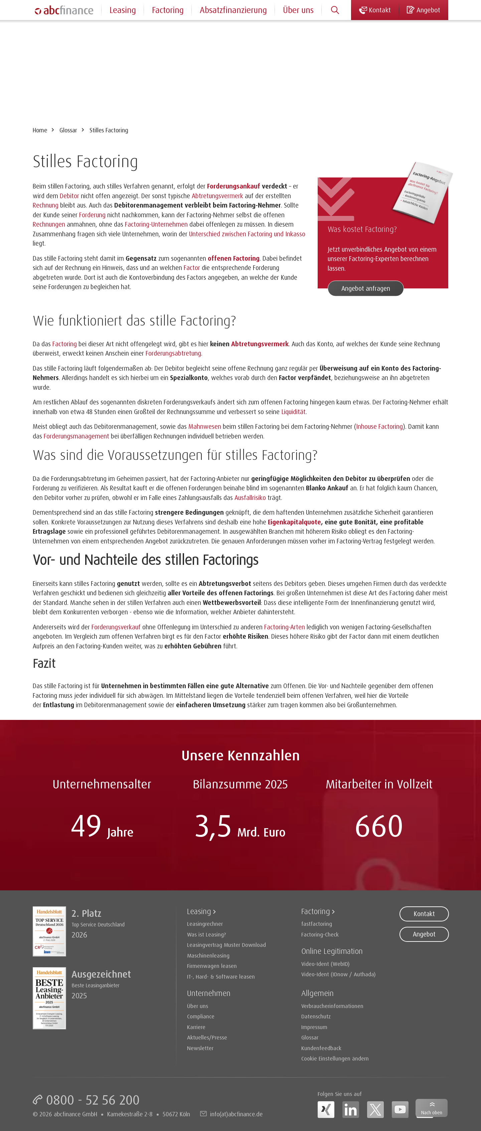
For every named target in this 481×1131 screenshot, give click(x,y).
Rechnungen (49, 224)
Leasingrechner (205, 923)
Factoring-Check (320, 934)
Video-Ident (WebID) (325, 963)
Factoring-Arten (284, 627)
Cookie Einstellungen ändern (335, 1058)
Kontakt (424, 914)
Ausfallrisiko (251, 498)
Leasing (123, 10)
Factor (192, 268)
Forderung (92, 215)
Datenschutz (316, 1016)
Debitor (69, 196)
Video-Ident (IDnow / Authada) (338, 974)
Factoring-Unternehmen (156, 224)
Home (40, 130)
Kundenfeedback (321, 1047)
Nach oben (431, 1112)
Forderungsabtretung (173, 353)
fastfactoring (316, 923)
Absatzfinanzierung (233, 10)
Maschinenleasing (208, 955)
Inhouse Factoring (379, 426)
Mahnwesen (204, 426)
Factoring (64, 344)
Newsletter (200, 1047)
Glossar (68, 130)
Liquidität (293, 412)
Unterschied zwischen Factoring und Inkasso (247, 234)
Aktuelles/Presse (207, 1037)
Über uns (298, 10)
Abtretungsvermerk (217, 196)
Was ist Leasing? (206, 934)
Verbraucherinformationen (332, 1005)
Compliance (200, 1016)
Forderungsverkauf (116, 627)
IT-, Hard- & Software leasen (221, 976)
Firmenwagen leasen (212, 965)
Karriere (196, 1026)
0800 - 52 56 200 (93, 1099)
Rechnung (45, 205)
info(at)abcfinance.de (236, 1114)
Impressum (314, 1026)
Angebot (424, 934)
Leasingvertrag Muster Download (226, 944)
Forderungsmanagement (76, 436)
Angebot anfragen (365, 288)
